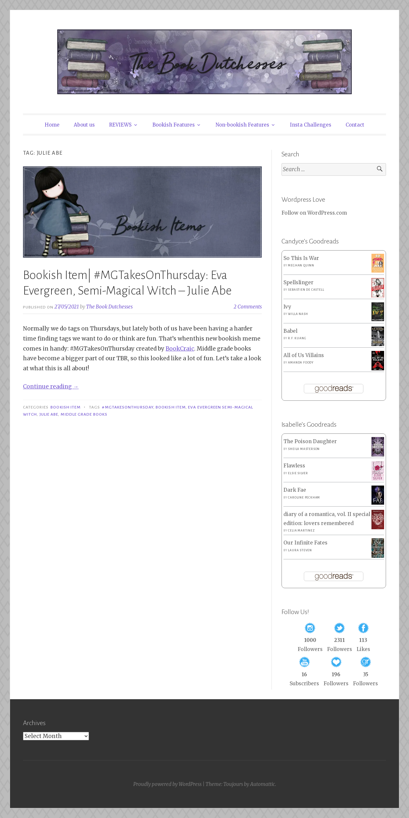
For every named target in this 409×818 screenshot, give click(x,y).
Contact (355, 125)
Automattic (262, 784)
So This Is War (301, 258)
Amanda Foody (301, 362)
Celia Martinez (301, 530)
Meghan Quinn (301, 265)
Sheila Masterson (304, 449)
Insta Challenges (310, 125)
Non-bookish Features (242, 125)
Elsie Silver (298, 473)
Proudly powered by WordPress (167, 784)
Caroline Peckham (304, 497)
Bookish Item (65, 407)
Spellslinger (298, 282)
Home (52, 125)
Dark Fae (294, 490)
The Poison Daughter (310, 441)
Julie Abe (49, 414)
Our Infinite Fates (305, 543)
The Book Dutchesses (109, 307)
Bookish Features (173, 125)
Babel (290, 331)
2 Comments (248, 307)
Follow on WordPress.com (314, 213)
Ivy (287, 307)
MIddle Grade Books (84, 414)
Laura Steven (300, 550)
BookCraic (180, 348)
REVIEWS (120, 125)
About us (84, 125)
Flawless (294, 466)
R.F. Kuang (297, 338)
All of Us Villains (303, 355)
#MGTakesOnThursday (127, 407)
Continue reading (51, 386)
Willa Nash (298, 314)
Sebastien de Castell (306, 289)
